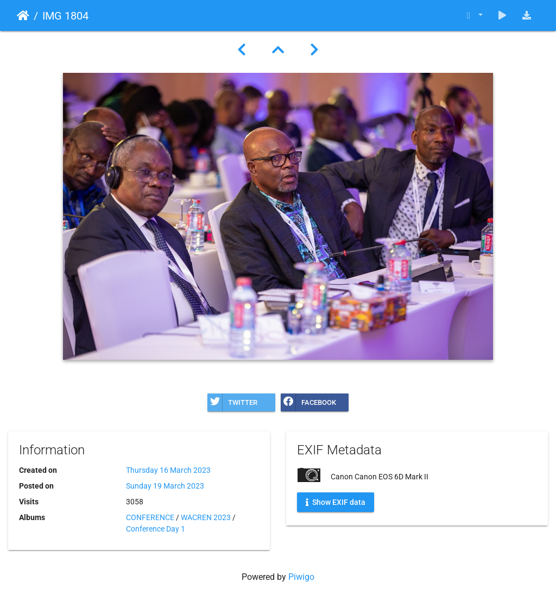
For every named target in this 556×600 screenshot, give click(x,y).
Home (23, 16)
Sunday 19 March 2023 (165, 486)
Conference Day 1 (155, 528)
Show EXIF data (335, 502)
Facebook (308, 402)
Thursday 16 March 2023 (168, 470)
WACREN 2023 (206, 517)
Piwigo (301, 577)
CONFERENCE (150, 517)
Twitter (232, 402)
